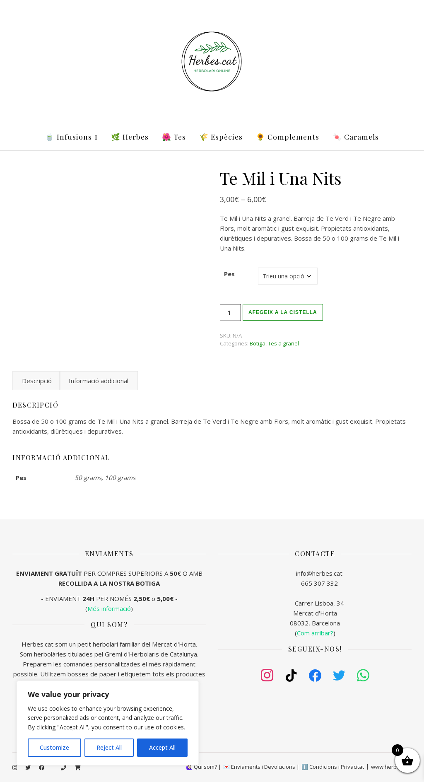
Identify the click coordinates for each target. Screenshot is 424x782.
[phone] (64, 767)
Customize (54, 747)
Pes (229, 274)
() (315, 633)
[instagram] (15, 767)
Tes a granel (283, 343)
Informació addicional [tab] (98, 381)
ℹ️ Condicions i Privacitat (332, 766)
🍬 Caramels (355, 136)
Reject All (109, 747)
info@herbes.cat (319, 573)
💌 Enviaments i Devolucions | (261, 766)
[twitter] (28, 767)
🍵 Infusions (68, 136)
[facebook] (42, 767)
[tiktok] (53, 767)
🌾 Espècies (221, 136)
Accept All (162, 747)
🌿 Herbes (130, 136)
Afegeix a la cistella (282, 312)
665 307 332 (319, 583)
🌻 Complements (287, 136)
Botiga (257, 343)
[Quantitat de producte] (230, 312)
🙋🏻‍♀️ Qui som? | (203, 766)
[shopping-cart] (78, 767)
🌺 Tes (174, 136)
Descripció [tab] (37, 381)
